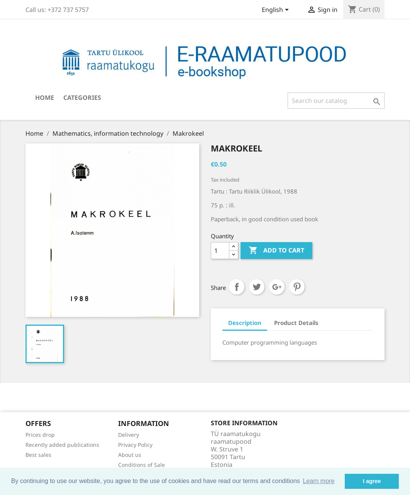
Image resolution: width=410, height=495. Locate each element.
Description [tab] (244, 323)
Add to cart (276, 251)
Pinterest (297, 287)
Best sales (38, 454)
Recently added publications (62, 444)
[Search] (336, 101)
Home (44, 97)
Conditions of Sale (141, 464)
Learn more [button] (318, 481)
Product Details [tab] (296, 323)
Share (236, 287)
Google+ (277, 287)
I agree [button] (372, 481)
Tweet (256, 287)
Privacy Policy (135, 444)
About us (129, 454)
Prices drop (40, 434)
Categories (82, 97)
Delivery (128, 434)
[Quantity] (220, 250)
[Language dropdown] (276, 10)
